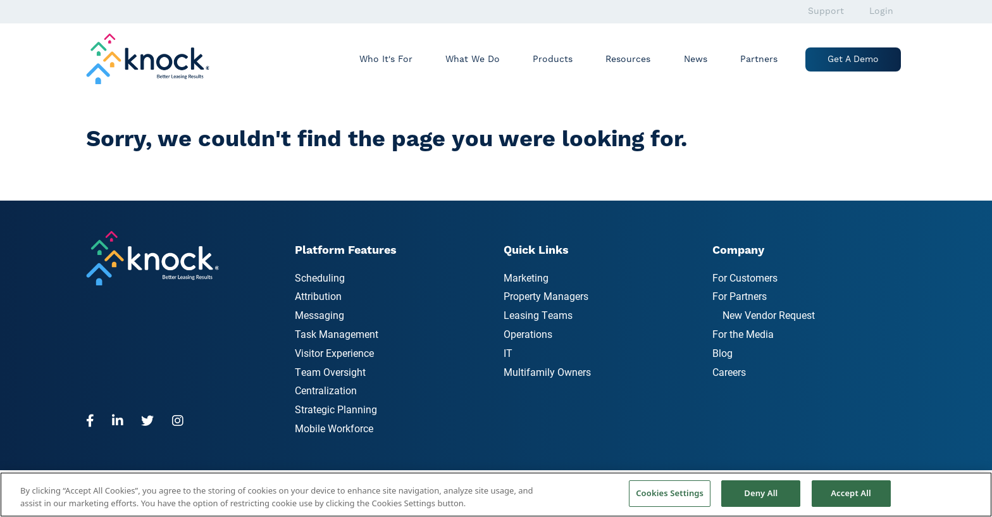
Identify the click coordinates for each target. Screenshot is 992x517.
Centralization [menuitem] (326, 390)
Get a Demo (853, 59)
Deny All (761, 493)
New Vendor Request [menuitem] (768, 314)
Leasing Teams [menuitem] (538, 314)
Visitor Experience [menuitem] (334, 352)
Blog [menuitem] (722, 352)
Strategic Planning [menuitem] (336, 409)
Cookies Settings (670, 493)
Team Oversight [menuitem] (330, 371)
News (695, 59)
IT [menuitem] (508, 352)
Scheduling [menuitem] (320, 277)
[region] (496, 494)
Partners (759, 59)
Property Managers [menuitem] (546, 295)
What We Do (472, 59)
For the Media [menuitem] (743, 333)
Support (826, 11)
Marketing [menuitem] (526, 277)
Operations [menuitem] (528, 333)
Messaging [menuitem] (319, 314)
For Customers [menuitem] (745, 277)
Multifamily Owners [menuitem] (547, 371)
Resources (627, 59)
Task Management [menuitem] (336, 333)
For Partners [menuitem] (739, 295)
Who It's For (385, 59)
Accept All (851, 493)
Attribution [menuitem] (318, 295)
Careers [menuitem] (729, 371)
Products (553, 59)
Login (881, 11)
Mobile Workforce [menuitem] (334, 428)
